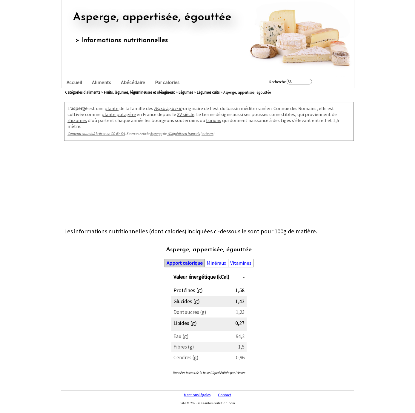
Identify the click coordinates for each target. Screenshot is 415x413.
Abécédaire (133, 82)
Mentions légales (197, 394)
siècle (185, 114)
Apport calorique (185, 263)
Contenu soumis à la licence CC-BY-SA (96, 133)
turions (213, 120)
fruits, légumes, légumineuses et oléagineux (139, 92)
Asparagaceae (168, 108)
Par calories (167, 82)
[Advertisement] (209, 185)
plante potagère (119, 114)
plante (111, 108)
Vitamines (240, 263)
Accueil (74, 82)
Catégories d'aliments (82, 92)
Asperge (156, 133)
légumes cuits (208, 92)
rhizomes (77, 120)
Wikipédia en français (183, 133)
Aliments (101, 82)
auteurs (207, 133)
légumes (186, 92)
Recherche (277, 81)
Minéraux (216, 263)
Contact (224, 394)
